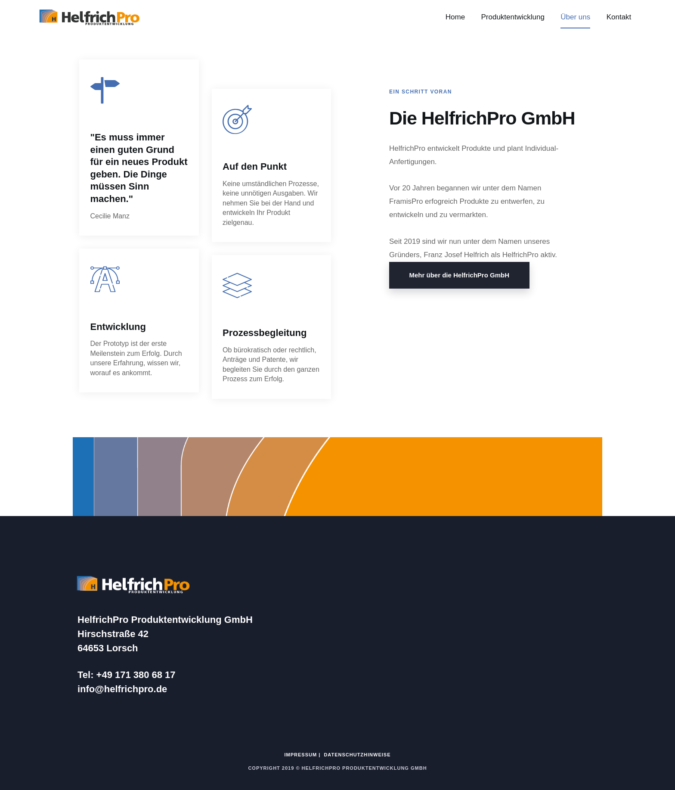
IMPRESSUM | (304, 754)
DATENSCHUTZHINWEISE (357, 754)
